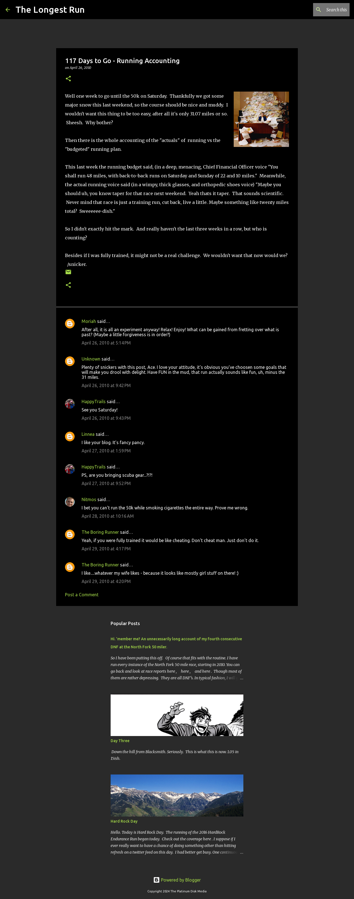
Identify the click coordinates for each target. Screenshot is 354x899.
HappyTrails (94, 401)
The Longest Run (50, 9)
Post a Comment (81, 594)
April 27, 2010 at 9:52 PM (106, 483)
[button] (68, 79)
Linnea (88, 434)
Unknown (91, 358)
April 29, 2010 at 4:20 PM (106, 581)
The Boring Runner (100, 532)
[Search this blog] (320, 9)
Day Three (120, 741)
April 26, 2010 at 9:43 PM (106, 418)
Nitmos (89, 499)
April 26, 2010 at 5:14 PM (106, 342)
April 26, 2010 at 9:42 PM (106, 385)
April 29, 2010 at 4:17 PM (106, 548)
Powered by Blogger (177, 879)
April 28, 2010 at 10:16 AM (108, 516)
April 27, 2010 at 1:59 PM (106, 450)
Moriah (89, 321)
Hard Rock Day (124, 821)
